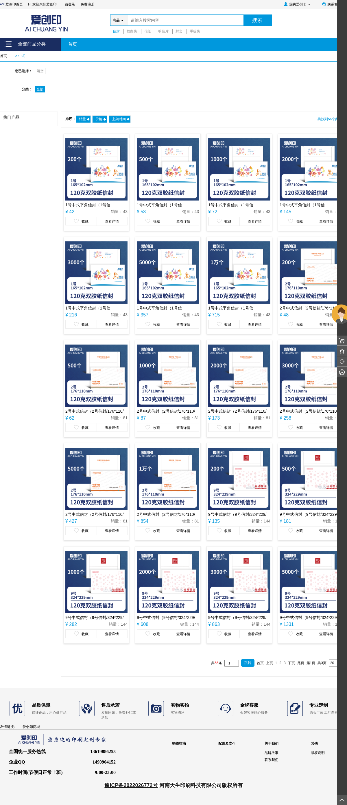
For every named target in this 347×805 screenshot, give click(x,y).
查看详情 (112, 221)
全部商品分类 (32, 43)
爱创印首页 (12, 4)
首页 (72, 44)
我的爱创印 (296, 4)
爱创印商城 (31, 727)
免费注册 (88, 4)
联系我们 (271, 760)
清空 (40, 71)
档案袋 (132, 31)
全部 (39, 89)
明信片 (163, 31)
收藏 (81, 221)
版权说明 (318, 753)
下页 (291, 663)
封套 (179, 31)
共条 (216, 663)
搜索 (257, 20)
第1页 (311, 663)
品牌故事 (271, 753)
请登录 (70, 4)
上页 (269, 663)
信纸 (147, 31)
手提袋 (195, 31)
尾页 (300, 663)
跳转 (247, 663)
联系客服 (331, 4)
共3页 (322, 663)
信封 (116, 31)
